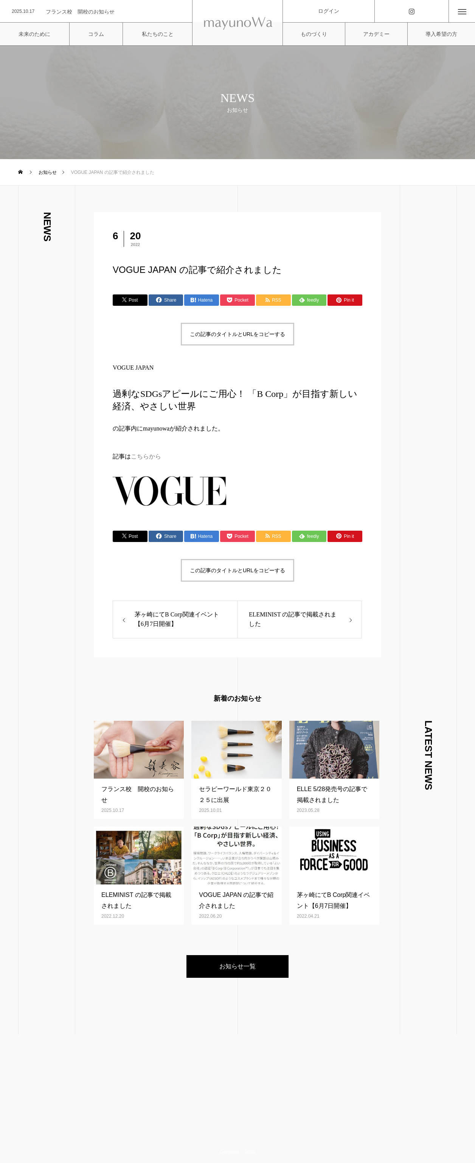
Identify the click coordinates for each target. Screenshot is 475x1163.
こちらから (146, 456)
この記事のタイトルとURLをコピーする (237, 334)
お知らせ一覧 (237, 966)
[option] (96, 12)
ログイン (328, 11)
